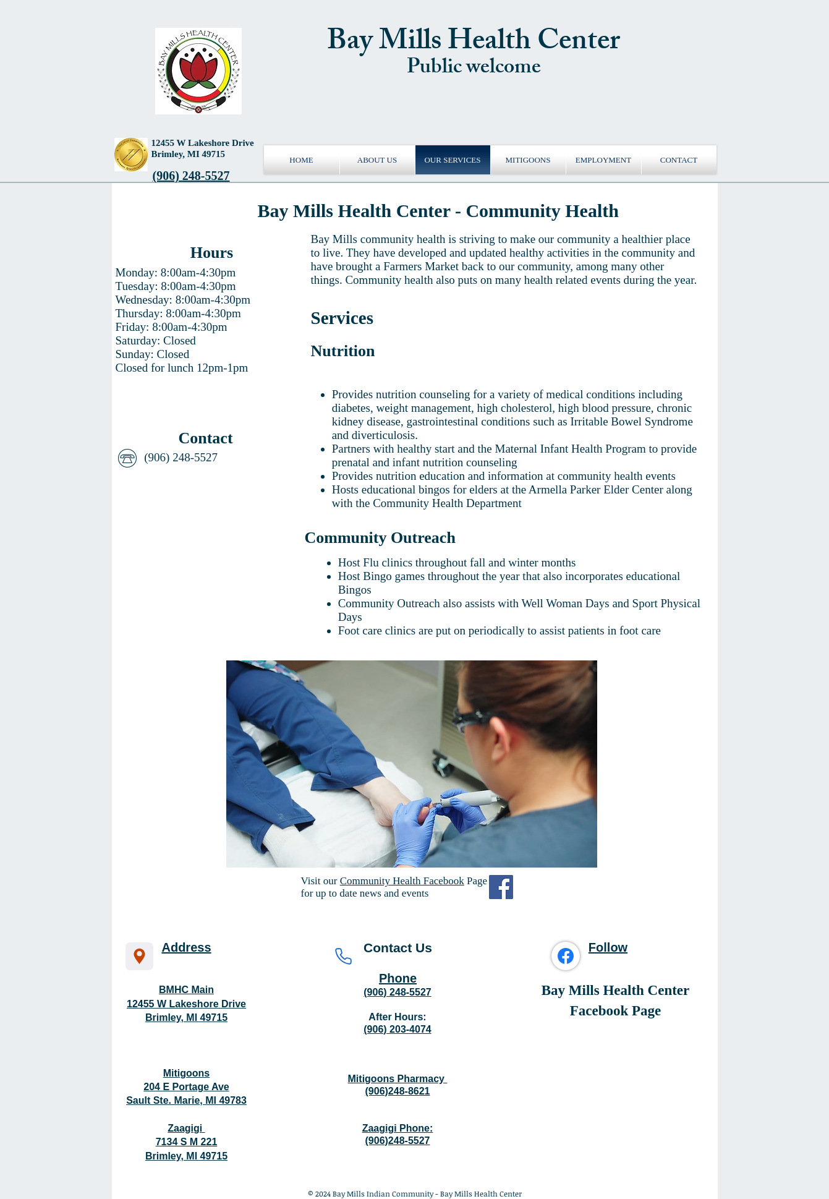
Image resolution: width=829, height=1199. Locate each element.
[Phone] (343, 956)
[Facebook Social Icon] (501, 887)
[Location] (139, 956)
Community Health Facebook (402, 881)
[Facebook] (565, 956)
